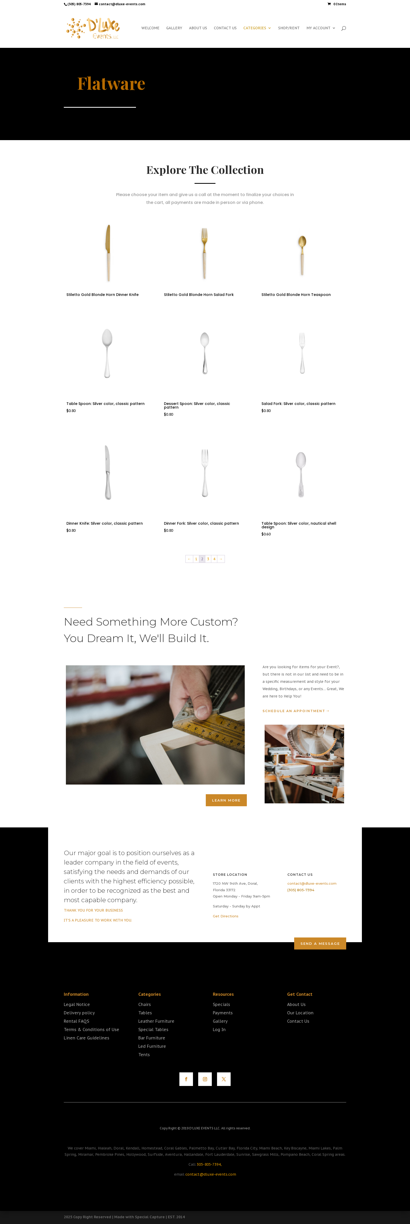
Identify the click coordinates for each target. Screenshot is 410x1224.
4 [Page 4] (214, 558)
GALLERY (174, 28)
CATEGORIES (254, 28)
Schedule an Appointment (294, 711)
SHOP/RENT (289, 28)
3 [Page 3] (208, 558)
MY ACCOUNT (318, 28)
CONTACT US (225, 28)
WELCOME (150, 28)
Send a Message (320, 943)
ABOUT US (198, 28)
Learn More (226, 800)
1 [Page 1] (196, 558)
